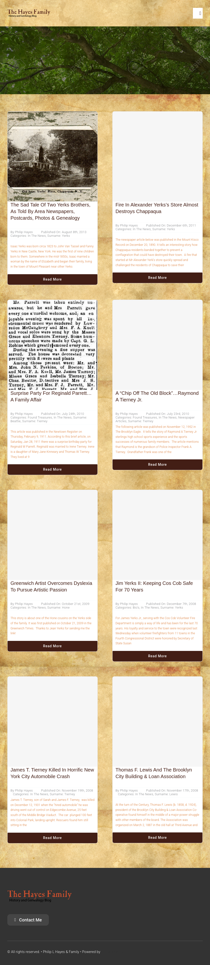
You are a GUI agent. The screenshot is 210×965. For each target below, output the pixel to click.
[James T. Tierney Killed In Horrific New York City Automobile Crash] (52, 722)
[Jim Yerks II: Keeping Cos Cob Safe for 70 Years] (157, 535)
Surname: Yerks (58, 236)
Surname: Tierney (35, 421)
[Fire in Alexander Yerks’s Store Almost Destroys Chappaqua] (157, 157)
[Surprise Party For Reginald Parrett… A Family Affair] (52, 304)
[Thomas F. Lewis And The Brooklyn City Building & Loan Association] (157, 722)
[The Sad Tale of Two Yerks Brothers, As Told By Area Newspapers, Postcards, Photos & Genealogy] (52, 115)
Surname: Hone (58, 607)
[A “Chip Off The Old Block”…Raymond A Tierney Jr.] (157, 345)
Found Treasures (40, 417)
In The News (37, 236)
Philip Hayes (24, 232)
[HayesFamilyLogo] (28, 11)
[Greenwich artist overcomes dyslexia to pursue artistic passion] (52, 535)
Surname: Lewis (166, 794)
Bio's (136, 607)
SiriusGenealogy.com (117, 952)
